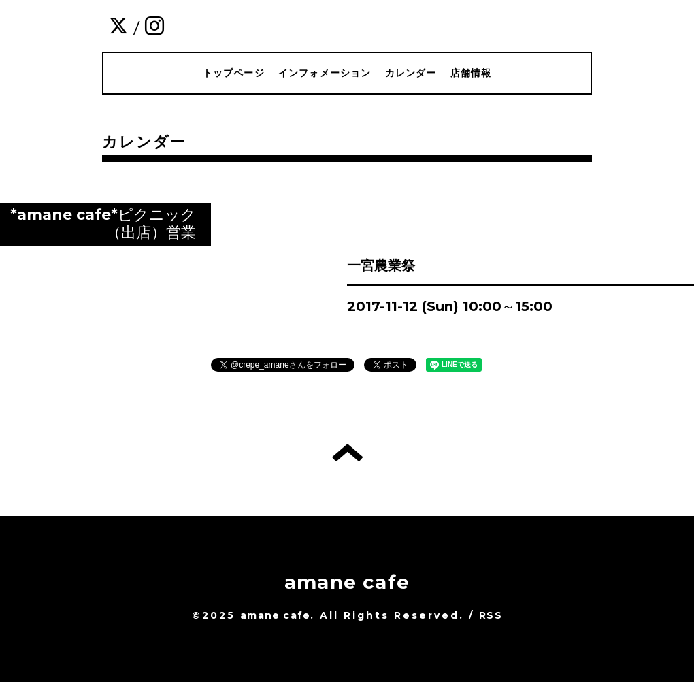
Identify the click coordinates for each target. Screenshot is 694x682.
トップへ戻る (347, 452)
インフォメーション (324, 73)
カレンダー (411, 73)
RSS (490, 615)
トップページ (234, 73)
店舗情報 (471, 73)
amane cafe (347, 582)
